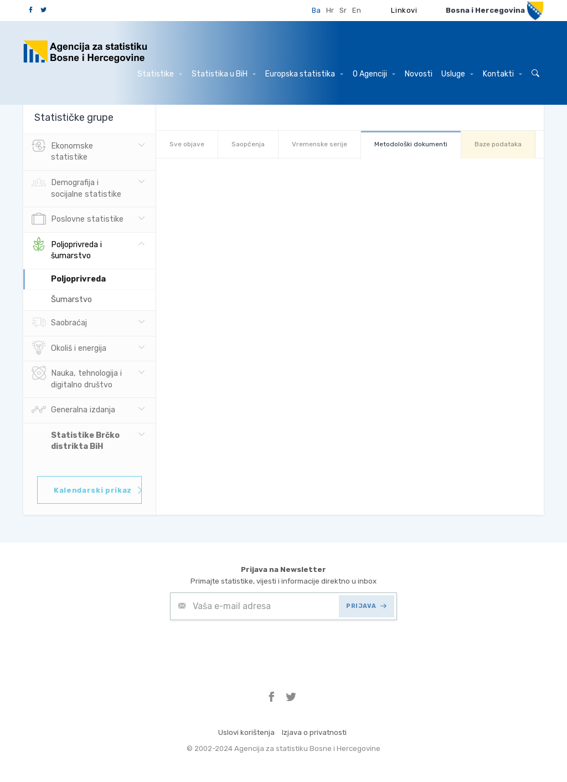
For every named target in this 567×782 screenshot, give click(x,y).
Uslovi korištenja (246, 732)
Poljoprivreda (78, 279)
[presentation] (254, 647)
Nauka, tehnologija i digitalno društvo (77, 378)
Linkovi (404, 10)
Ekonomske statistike (62, 150)
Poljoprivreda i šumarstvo (67, 249)
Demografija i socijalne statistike (76, 187)
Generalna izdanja (73, 410)
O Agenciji (374, 74)
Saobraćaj (59, 323)
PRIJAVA (366, 606)
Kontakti (502, 74)
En (356, 10)
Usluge (457, 74)
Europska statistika (304, 74)
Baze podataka (498, 144)
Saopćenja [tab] (248, 144)
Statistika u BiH (224, 74)
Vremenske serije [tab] (319, 144)
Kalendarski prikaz (98, 490)
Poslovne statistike (77, 219)
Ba (316, 10)
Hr (330, 10)
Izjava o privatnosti (314, 732)
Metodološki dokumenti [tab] (410, 144)
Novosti (418, 74)
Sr (343, 10)
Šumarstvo (71, 299)
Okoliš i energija (69, 348)
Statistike (159, 74)
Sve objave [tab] (186, 144)
